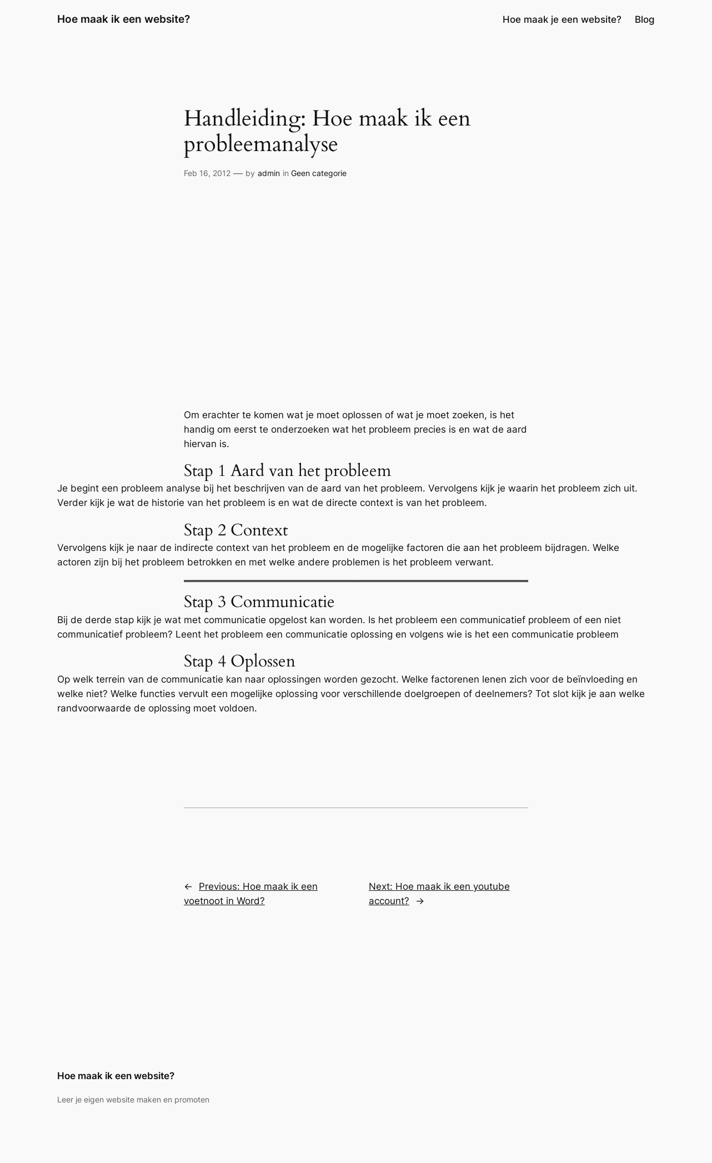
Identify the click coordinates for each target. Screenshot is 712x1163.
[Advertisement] (356, 294)
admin (269, 173)
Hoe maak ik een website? (123, 19)
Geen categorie (319, 173)
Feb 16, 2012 (207, 173)
